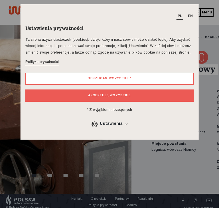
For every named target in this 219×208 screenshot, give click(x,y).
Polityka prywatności (42, 62)
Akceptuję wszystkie (109, 95)
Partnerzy (122, 199)
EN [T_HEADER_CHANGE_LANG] (190, 16)
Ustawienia (109, 124)
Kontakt (76, 199)
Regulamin (145, 199)
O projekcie (98, 199)
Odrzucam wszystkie (109, 78)
